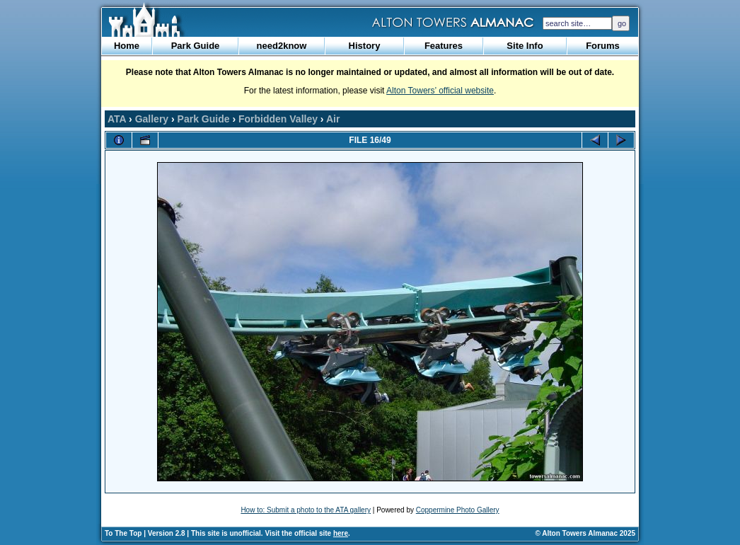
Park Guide (195, 45)
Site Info (525, 45)
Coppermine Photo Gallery (457, 510)
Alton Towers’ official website (440, 91)
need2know (282, 45)
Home (126, 45)
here (340, 533)
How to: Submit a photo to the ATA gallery (306, 510)
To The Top (123, 533)
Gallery (151, 119)
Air (333, 119)
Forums (603, 45)
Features (443, 45)
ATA (117, 119)
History (365, 45)
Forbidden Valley (278, 119)
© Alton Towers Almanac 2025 (585, 533)
